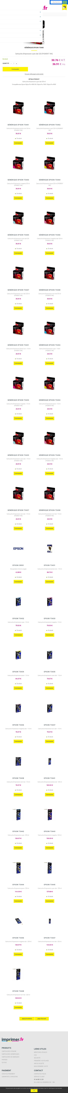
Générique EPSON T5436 (49, 455)
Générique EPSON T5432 (49, 345)
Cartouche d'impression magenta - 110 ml (49, 622)
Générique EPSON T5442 (49, 125)
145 (50, 945)
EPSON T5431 (49, 565)
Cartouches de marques (10, 1057)
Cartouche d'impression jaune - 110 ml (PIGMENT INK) (49, 404)
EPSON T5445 (49, 884)
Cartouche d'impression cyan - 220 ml (18, 835)
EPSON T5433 (49, 618)
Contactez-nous (40, 1074)
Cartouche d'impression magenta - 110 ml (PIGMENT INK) (18, 404)
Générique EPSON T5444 (49, 180)
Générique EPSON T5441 (18, 125)
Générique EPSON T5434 (49, 400)
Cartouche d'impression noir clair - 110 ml (49, 728)
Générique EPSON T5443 (18, 180)
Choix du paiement (8, 1074)
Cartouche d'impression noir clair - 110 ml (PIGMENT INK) (18, 514)
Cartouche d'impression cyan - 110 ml (18, 622)
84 (18, 679)
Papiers (4, 1060)
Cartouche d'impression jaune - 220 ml (18, 888)
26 (18, 354)
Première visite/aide (41, 1061)
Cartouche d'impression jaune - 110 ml (18, 675)
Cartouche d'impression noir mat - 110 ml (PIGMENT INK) (49, 514)
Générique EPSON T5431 (18, 345)
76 (18, 732)
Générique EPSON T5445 (34, 47)
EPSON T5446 (18, 938)
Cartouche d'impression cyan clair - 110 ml (50, 675)
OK (34, 1090)
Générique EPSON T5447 (18, 290)
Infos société (39, 1063)
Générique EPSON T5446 (49, 235)
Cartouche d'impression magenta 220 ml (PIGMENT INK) (18, 184)
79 (18, 625)
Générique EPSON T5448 (49, 290)
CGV (35, 1055)
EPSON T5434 (18, 672)
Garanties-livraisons (10, 1076)
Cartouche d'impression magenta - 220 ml (49, 835)
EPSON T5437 (49, 725)
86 (50, 572)
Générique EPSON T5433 (18, 400)
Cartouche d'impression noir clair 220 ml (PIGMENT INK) (18, 294)
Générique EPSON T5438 (49, 510)
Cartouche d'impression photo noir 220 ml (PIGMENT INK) (18, 129)
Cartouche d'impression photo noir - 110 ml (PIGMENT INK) (18, 349)
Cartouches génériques (10, 1054)
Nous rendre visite (41, 1066)
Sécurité (37, 1058)
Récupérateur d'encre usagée (18, 569)
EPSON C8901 (18, 565)
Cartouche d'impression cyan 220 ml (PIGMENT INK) (49, 129)
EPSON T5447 (49, 938)
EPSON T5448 (18, 991)
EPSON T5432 (18, 618)
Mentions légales (40, 1052)
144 (18, 891)
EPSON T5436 (18, 725)
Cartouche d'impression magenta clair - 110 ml (18, 728)
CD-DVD (4, 1062)
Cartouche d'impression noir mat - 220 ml (18, 994)
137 (50, 891)
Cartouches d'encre (9, 1051)
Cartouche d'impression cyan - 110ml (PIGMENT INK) (49, 349)
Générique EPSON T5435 (18, 455)
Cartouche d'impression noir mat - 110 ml (18, 782)
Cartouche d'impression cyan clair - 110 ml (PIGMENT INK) (18, 459)
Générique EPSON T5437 (18, 510)
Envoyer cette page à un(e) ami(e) (34, 74)
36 (18, 133)
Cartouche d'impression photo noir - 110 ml (50, 569)
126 (18, 838)
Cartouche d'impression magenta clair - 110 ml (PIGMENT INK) (50, 459)
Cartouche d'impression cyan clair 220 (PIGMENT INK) (18, 239)
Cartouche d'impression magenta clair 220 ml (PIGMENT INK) (49, 239)
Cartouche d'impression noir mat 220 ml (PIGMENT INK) (49, 294)
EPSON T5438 (18, 778)
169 (50, 785)
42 (18, 572)
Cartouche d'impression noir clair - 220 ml (49, 941)
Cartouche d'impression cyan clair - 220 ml (50, 888)
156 (50, 838)
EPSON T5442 (18, 831)
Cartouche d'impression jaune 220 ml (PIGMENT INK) (49, 184)
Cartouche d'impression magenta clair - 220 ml (18, 941)
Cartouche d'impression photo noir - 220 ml (50, 782)
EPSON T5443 (49, 831)
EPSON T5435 (49, 672)
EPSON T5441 (49, 778)
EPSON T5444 (18, 884)
